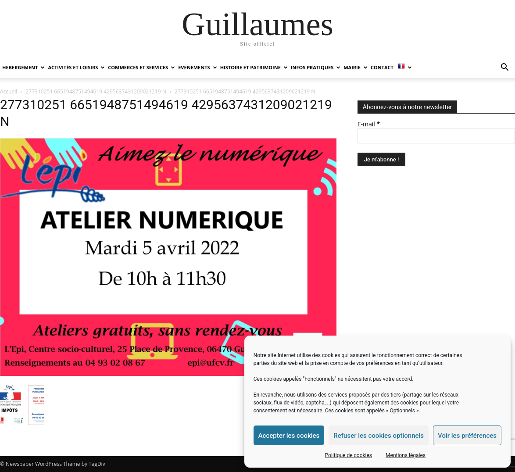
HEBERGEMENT (23, 67)
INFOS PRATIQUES (315, 67)
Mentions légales (406, 455)
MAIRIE (355, 67)
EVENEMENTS (197, 67)
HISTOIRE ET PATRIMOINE (254, 67)
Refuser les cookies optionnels (378, 436)
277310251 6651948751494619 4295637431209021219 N (96, 91)
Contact (382, 67)
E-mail (369, 124)
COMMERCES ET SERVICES (141, 67)
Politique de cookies (348, 455)
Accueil (8, 91)
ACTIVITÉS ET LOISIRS (76, 67)
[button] (504, 68)
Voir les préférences (467, 436)
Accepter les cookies (289, 436)
